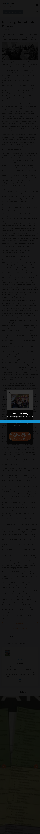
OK (20, 421)
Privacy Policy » (30, 416)
